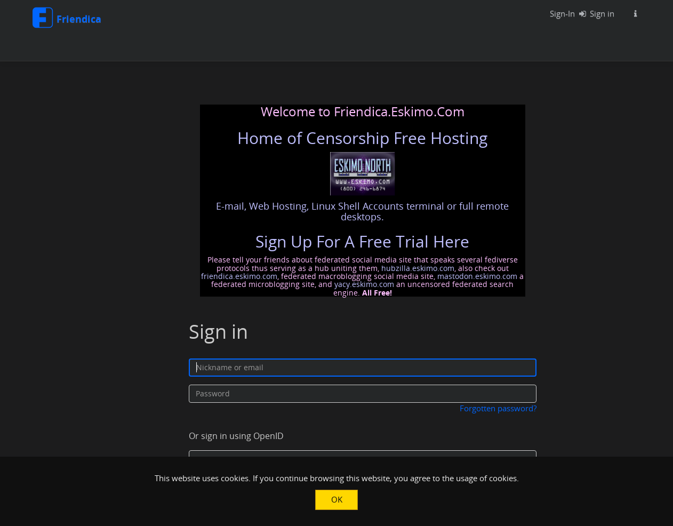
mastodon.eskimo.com (477, 276)
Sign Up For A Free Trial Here (362, 241)
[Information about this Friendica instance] (635, 13)
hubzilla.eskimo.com (417, 268)
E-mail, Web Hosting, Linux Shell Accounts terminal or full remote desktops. (362, 211)
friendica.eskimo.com (239, 276)
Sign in (594, 13)
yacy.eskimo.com (364, 284)
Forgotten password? (498, 408)
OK (336, 499)
